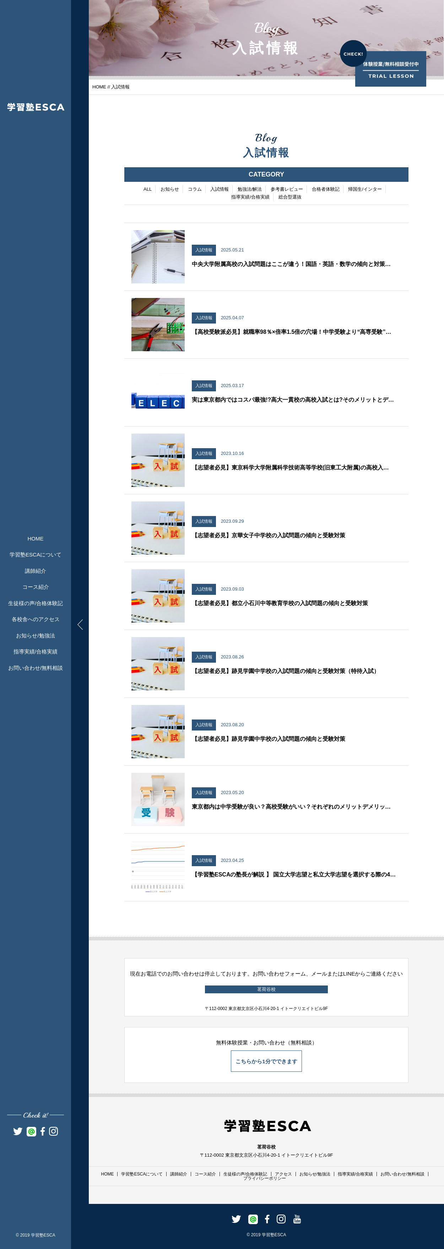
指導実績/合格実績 (35, 651)
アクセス (283, 1174)
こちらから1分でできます (266, 1061)
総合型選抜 (290, 197)
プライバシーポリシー (264, 1178)
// (108, 86)
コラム (195, 189)
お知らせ (170, 189)
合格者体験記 (326, 189)
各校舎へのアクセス (36, 619)
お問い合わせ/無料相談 (35, 668)
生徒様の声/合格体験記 (35, 603)
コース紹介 (35, 587)
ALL (148, 189)
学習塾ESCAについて (35, 555)
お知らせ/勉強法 (35, 635)
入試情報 (219, 189)
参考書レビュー (287, 189)
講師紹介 (35, 571)
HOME (36, 539)
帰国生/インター (365, 189)
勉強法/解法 (250, 189)
